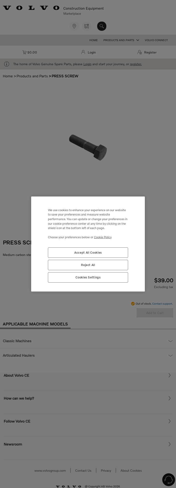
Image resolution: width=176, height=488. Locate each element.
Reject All (88, 265)
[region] (88, 244)
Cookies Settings (88, 277)
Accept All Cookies (88, 252)
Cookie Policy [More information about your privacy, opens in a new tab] (103, 237)
